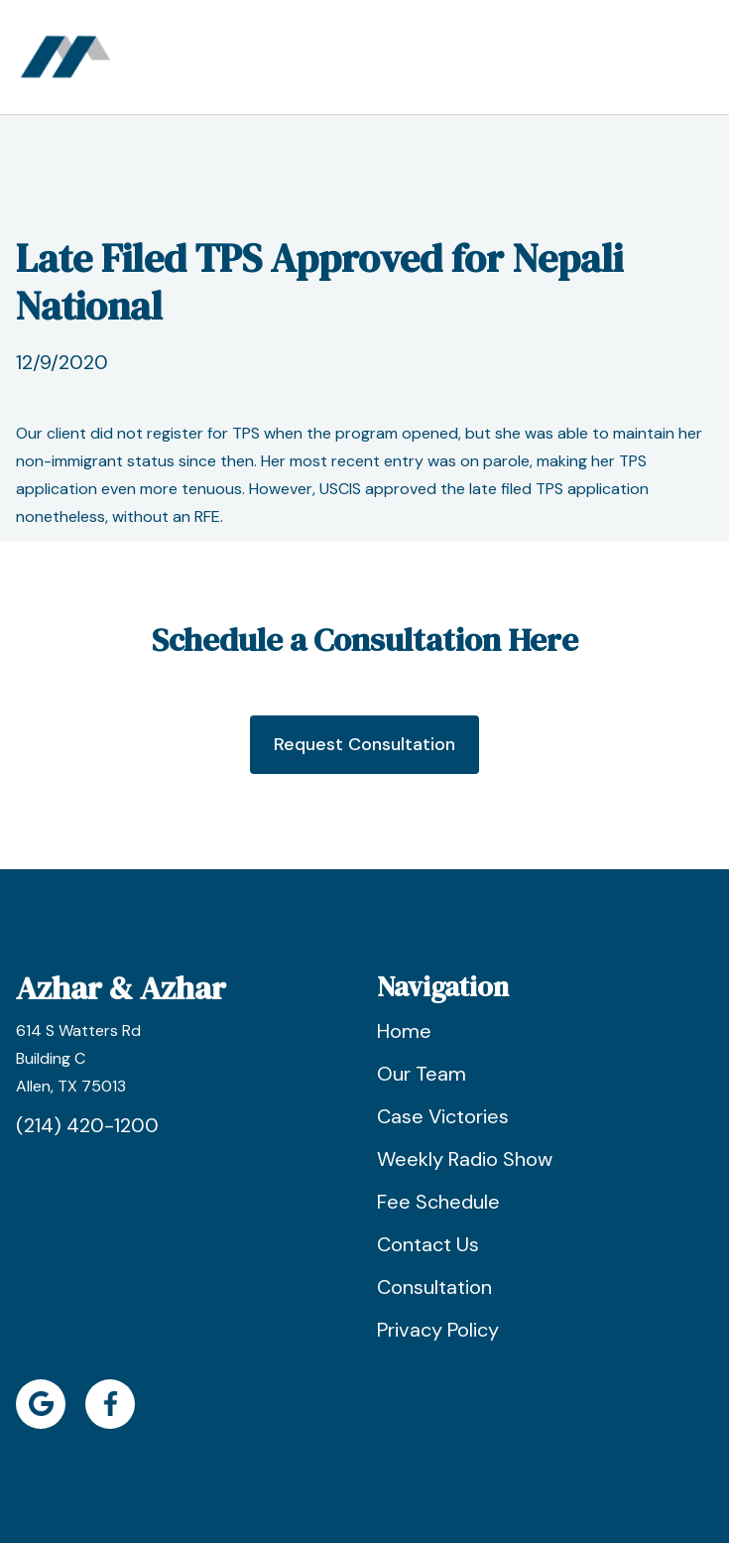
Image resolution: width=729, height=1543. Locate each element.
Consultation (434, 1287)
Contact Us (428, 1244)
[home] (65, 57)
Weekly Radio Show (464, 1159)
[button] (695, 57)
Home (404, 1031)
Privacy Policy (438, 1330)
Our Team (421, 1074)
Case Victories (443, 1116)
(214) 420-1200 (87, 1125)
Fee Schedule (438, 1202)
